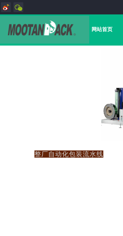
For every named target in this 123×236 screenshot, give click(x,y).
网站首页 (102, 29)
